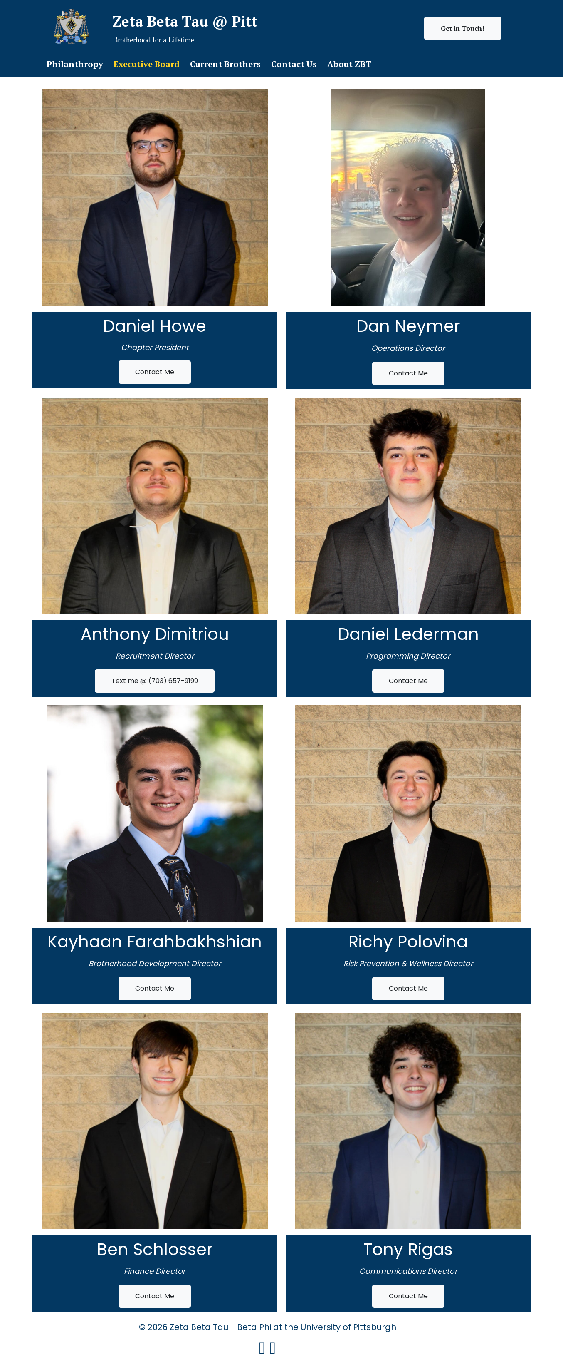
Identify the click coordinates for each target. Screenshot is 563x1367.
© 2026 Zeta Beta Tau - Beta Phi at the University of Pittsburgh (281, 1326)
